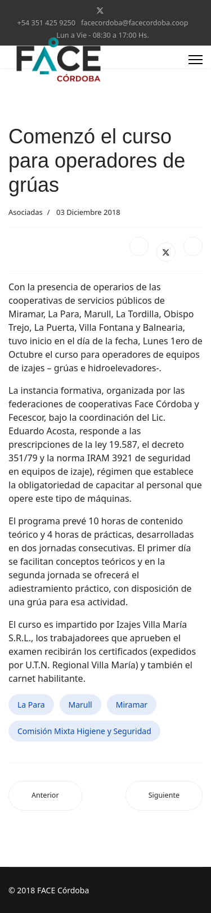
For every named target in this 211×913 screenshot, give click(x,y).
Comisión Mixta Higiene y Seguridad (84, 731)
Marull (80, 704)
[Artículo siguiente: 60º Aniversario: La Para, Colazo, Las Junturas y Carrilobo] (164, 796)
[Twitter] (100, 10)
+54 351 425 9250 (46, 23)
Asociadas (25, 212)
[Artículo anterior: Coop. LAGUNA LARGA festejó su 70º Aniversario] (45, 796)
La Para (31, 704)
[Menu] (195, 60)
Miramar (131, 704)
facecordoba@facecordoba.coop (134, 23)
